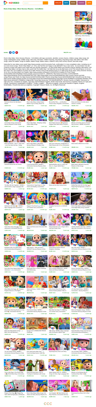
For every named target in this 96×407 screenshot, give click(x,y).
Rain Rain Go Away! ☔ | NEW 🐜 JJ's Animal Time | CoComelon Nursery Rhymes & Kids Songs (58, 311)
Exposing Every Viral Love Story (57, 351)
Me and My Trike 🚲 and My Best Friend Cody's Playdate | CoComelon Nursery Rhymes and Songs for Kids (59, 103)
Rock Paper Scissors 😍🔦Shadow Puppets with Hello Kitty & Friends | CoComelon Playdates (58, 124)
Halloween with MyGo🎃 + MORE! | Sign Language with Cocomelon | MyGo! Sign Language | (13, 207)
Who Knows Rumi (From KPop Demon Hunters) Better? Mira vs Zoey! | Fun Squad (57, 290)
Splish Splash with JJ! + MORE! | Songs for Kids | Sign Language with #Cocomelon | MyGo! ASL (59, 374)
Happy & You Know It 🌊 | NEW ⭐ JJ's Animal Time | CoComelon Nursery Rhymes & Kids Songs (36, 207)
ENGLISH (58, 3)
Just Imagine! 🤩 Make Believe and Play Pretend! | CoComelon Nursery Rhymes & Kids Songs (58, 394)
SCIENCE (81, 3)
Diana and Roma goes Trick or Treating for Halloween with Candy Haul (36, 374)
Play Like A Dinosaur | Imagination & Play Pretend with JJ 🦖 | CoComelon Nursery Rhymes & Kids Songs (59, 145)
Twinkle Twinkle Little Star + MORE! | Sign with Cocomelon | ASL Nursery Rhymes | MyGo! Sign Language (81, 228)
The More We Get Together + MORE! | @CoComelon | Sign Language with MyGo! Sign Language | (14, 186)
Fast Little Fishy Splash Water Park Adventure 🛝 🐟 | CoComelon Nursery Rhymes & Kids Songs (13, 270)
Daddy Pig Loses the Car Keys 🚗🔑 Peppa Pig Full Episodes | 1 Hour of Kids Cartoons (81, 186)
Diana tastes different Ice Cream (80, 143)
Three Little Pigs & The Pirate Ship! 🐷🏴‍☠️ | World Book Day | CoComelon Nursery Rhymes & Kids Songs (14, 374)
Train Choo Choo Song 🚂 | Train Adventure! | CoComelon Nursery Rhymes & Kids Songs (13, 228)
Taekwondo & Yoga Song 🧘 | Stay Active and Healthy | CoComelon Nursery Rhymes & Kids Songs (36, 186)
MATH (66, 3)
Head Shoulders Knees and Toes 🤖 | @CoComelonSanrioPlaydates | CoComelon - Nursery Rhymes (81, 332)
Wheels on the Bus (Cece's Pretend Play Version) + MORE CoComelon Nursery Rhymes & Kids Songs (80, 124)
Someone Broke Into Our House (12, 164)
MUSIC (73, 3)
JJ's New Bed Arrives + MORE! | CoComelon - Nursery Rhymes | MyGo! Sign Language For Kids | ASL (81, 290)
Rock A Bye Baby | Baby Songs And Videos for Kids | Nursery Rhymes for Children (37, 394)
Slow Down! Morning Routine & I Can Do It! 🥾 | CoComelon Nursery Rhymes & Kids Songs (14, 311)
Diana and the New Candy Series (58, 185)
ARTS (89, 3)
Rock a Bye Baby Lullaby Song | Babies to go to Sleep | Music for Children (35, 103)
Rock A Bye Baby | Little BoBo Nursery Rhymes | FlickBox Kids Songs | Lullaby (35, 145)
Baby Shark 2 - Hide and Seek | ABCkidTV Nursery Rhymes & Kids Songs (36, 249)
